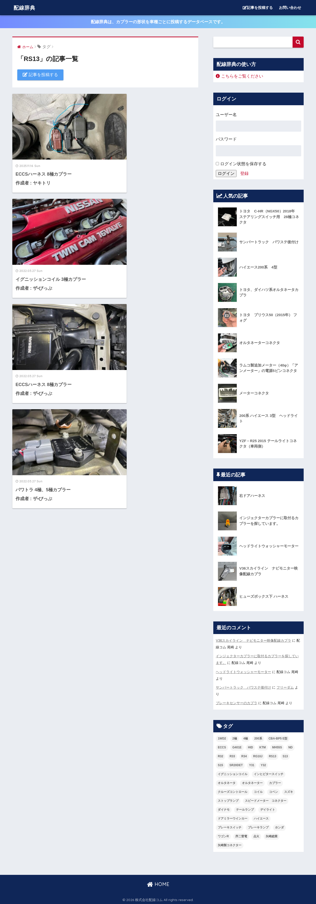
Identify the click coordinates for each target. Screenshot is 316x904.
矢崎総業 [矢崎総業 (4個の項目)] (271, 835)
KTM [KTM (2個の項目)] (262, 746)
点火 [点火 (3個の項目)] (256, 835)
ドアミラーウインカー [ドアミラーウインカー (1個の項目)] (232, 817)
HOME (158, 883)
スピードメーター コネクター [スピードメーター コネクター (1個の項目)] (265, 799)
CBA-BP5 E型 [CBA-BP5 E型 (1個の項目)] (278, 737)
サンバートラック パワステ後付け (243, 687)
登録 (244, 173)
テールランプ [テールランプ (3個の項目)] (245, 808)
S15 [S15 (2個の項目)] (220, 764)
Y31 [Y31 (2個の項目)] (251, 764)
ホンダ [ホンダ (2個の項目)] (279, 826)
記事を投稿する (258, 7)
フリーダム (285, 687)
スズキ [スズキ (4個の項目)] (288, 790)
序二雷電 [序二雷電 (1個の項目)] (241, 835)
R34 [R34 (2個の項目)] (244, 755)
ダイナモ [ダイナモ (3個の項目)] (224, 808)
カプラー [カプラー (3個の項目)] (275, 781)
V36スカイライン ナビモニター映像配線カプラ (253, 640)
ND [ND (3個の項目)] (290, 746)
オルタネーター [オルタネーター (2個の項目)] (252, 781)
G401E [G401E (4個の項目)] (236, 746)
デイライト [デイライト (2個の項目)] (267, 808)
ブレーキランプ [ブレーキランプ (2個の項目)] (258, 826)
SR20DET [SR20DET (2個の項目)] (236, 764)
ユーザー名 (226, 114)
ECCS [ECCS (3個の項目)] (222, 746)
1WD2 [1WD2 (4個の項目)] (222, 737)
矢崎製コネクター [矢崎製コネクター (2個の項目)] (229, 844)
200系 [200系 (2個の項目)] (258, 737)
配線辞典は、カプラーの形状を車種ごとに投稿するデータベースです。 (158, 22)
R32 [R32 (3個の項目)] (220, 755)
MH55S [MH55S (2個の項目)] (277, 746)
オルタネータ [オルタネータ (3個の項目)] (227, 781)
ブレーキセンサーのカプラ (236, 702)
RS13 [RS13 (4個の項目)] (272, 755)
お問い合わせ (290, 7)
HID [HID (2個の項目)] (250, 746)
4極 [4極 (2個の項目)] (245, 737)
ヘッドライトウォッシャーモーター (243, 671)
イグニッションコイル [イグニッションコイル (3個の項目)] (232, 773)
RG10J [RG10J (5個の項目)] (257, 755)
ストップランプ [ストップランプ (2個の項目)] (228, 799)
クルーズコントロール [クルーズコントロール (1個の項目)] (232, 790)
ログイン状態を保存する (241, 164)
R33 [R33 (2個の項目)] (232, 755)
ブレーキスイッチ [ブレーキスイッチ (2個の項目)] (229, 826)
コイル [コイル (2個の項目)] (258, 790)
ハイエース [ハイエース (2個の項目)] (261, 817)
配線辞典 (25, 7)
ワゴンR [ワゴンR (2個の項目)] (223, 835)
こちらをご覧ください (239, 76)
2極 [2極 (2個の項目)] (234, 737)
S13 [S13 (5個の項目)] (285, 755)
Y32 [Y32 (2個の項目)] (263, 764)
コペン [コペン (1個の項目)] (273, 790)
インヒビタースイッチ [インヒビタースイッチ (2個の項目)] (268, 773)
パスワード (226, 139)
